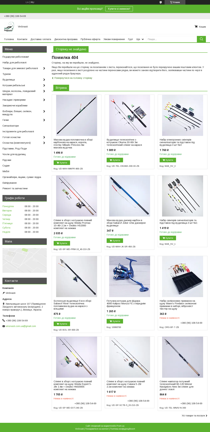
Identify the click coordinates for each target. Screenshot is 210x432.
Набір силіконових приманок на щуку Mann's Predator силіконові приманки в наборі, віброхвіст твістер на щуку (178, 305)
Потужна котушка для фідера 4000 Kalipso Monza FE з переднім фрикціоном (126, 303)
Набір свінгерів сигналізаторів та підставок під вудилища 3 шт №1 (178, 221)
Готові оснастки (11, 137)
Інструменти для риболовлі (18, 131)
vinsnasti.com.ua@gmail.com (21, 326)
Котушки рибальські (13, 85)
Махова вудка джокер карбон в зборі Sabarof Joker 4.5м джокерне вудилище (126, 223)
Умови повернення (114, 39)
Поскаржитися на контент (97, 429)
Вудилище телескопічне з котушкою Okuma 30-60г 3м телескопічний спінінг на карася (124, 142)
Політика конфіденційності (122, 429)
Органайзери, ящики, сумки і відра (21, 177)
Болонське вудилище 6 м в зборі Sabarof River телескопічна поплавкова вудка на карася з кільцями (72, 305)
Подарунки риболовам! (15, 56)
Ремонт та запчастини (15, 188)
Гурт (130, 39)
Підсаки (6, 160)
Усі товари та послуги (193, 415)
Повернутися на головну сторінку (73, 77)
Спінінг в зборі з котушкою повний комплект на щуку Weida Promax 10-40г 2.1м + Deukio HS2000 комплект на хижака (73, 224)
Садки (6, 165)
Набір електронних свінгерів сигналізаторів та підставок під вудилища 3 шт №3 (177, 142)
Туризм (6, 74)
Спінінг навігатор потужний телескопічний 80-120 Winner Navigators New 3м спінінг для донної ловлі (176, 385)
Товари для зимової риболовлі (20, 68)
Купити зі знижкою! (119, 8)
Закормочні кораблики (14, 105)
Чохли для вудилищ (14, 154)
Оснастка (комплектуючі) (16, 142)
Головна (9, 39)
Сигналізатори (10, 125)
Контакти (22, 39)
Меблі (5, 171)
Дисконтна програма (65, 39)
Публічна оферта (90, 39)
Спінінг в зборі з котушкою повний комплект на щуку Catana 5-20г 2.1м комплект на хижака (126, 384)
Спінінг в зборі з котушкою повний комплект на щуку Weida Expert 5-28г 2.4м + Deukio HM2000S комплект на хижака (73, 385)
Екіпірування (9, 182)
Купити (63, 162)
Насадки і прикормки (14, 99)
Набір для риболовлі (14, 62)
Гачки (5, 120)
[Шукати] (201, 39)
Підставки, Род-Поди (14, 148)
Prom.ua (120, 426)
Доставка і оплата (41, 39)
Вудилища (8, 79)
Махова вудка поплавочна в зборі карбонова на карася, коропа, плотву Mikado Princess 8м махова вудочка (73, 143)
